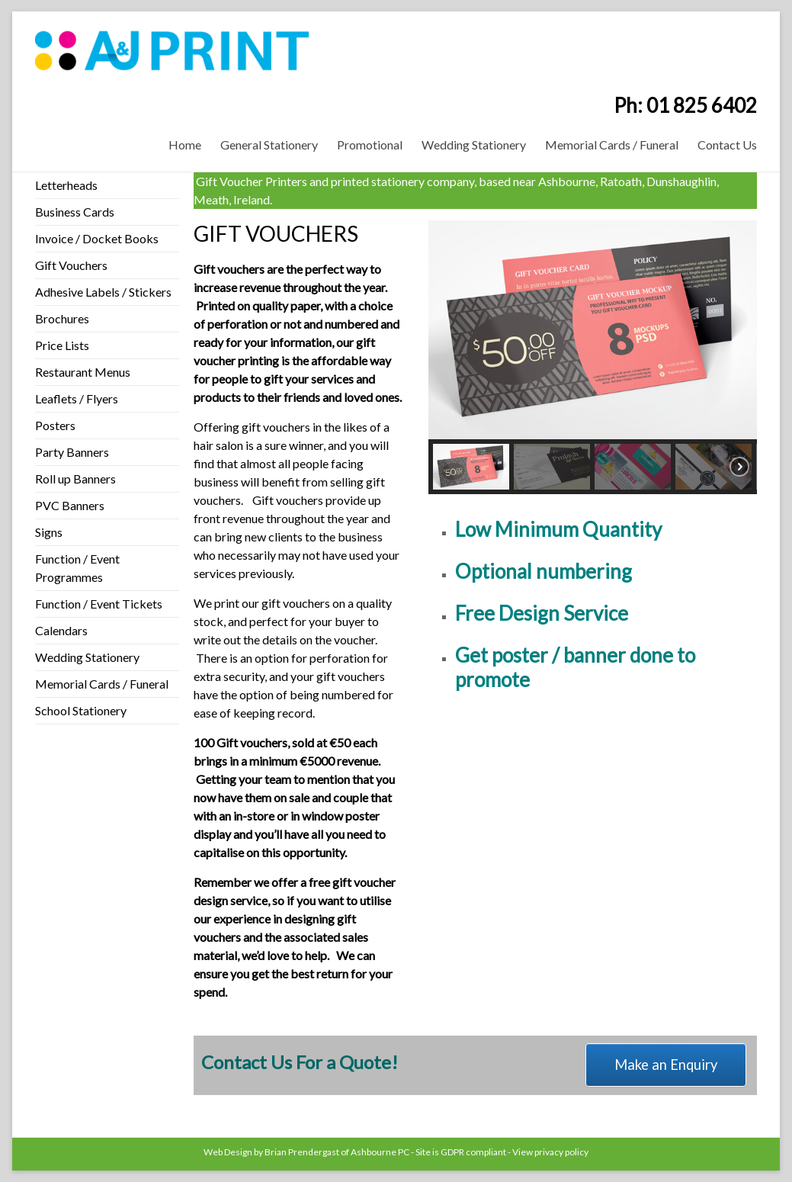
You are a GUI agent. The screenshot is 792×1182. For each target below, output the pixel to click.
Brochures (62, 318)
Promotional (369, 144)
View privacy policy (550, 1152)
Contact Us (727, 144)
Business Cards (74, 211)
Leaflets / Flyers (76, 398)
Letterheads (66, 185)
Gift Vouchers (71, 265)
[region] (592, 357)
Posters (55, 425)
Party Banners (72, 452)
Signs (49, 532)
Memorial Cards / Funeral (611, 144)
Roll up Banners (75, 478)
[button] (471, 467)
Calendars (61, 630)
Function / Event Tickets (98, 603)
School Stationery (81, 710)
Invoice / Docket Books (97, 238)
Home (184, 144)
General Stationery (269, 144)
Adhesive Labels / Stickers (103, 291)
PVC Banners (69, 505)
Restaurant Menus (82, 372)
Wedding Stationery (474, 144)
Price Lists (62, 345)
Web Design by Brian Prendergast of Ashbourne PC (306, 1152)
